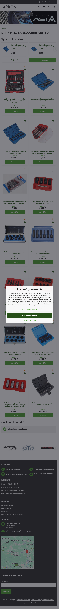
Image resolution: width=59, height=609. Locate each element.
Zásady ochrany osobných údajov (29, 309)
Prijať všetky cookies (29, 315)
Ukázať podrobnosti (29, 320)
